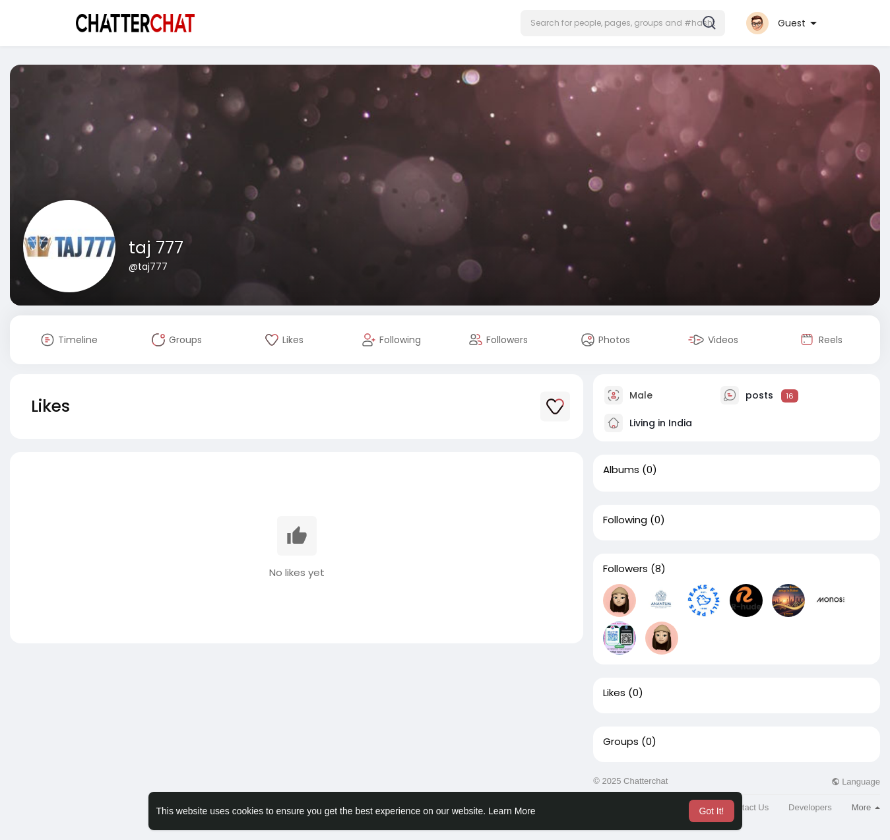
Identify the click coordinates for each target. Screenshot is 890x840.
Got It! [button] (711, 811)
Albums (621, 470)
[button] (623, 23)
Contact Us (747, 807)
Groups (621, 741)
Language (855, 781)
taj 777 (156, 247)
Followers (625, 569)
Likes (614, 693)
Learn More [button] (512, 811)
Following (625, 520)
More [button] (866, 807)
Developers (810, 807)
